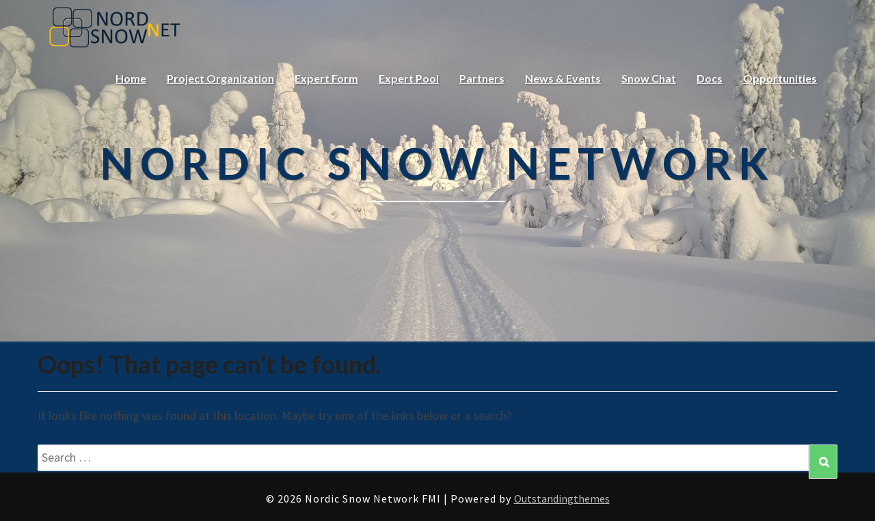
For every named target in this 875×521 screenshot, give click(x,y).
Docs (710, 78)
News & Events (563, 78)
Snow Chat (648, 78)
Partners (481, 78)
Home (131, 78)
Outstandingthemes (562, 498)
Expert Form (326, 78)
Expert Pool (409, 78)
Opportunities (780, 78)
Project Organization (220, 78)
